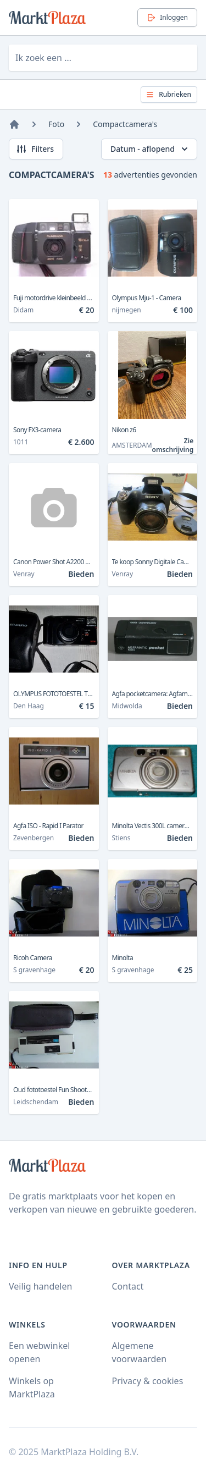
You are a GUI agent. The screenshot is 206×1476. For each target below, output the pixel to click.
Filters (35, 149)
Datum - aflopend (150, 149)
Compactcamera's (125, 124)
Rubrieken (168, 94)
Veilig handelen (40, 1286)
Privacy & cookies (147, 1381)
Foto (56, 124)
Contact (128, 1286)
